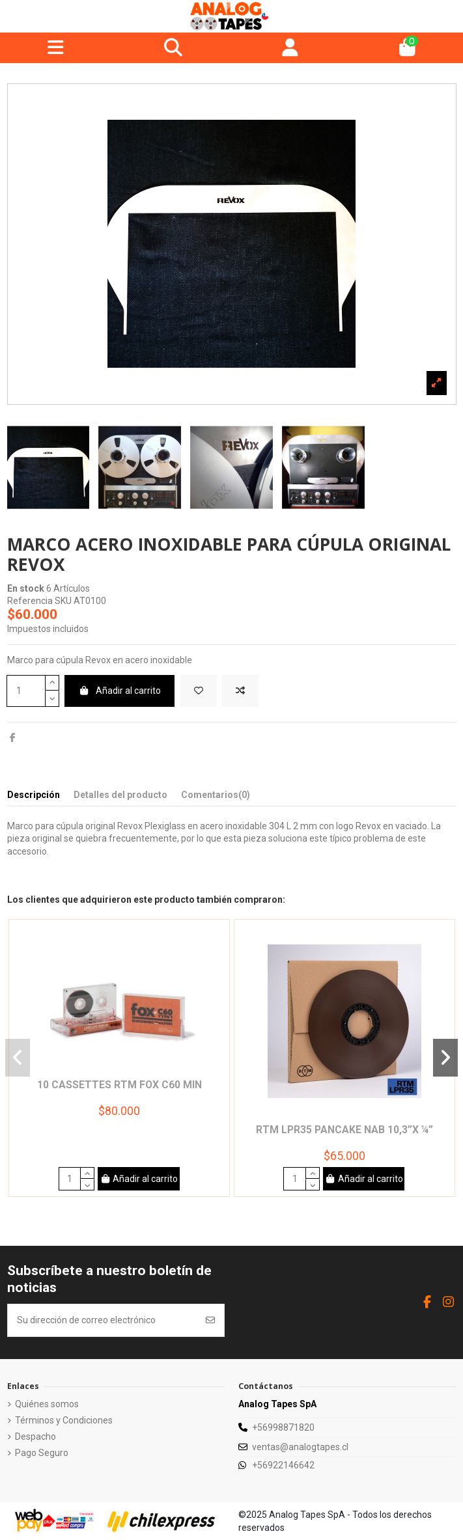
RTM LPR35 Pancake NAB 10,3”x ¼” (344, 1129)
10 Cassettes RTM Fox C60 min (119, 1085)
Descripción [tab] (33, 795)
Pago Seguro (41, 1453)
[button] (18, 1058)
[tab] (215, 797)
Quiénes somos (47, 1404)
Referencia (30, 601)
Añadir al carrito (119, 690)
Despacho (35, 1436)
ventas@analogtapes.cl (300, 1447)
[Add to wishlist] (198, 691)
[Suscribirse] (210, 1320)
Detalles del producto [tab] (120, 795)
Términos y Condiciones (64, 1420)
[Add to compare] (240, 691)
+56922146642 (283, 1465)
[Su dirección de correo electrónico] (103, 1320)
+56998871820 (283, 1427)
